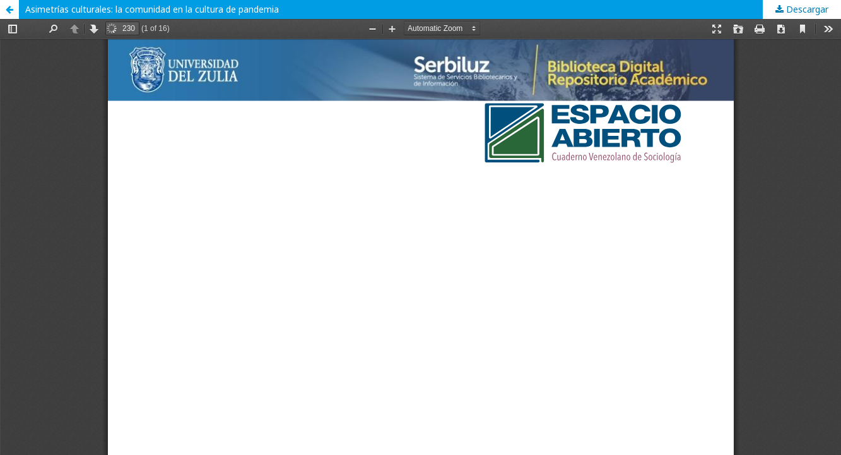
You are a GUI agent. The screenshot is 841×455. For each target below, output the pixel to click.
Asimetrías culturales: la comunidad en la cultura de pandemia (152, 9)
